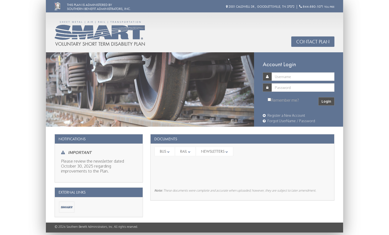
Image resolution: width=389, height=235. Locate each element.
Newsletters (214, 151)
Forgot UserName (279, 121)
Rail (185, 151)
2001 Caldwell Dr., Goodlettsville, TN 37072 (260, 6)
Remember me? (285, 100)
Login (326, 101)
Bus (165, 151)
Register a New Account (284, 115)
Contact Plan (312, 41)
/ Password (306, 121)
